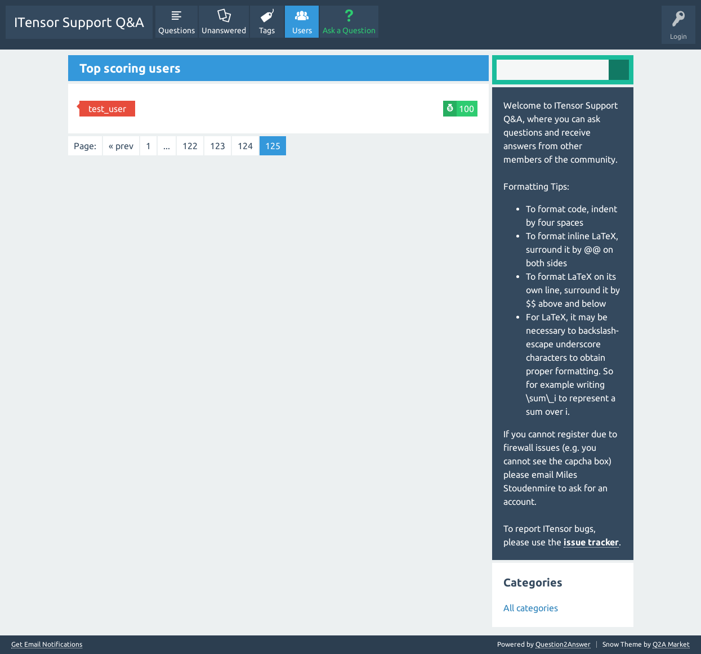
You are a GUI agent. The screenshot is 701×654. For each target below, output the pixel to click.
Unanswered (224, 30)
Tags (267, 30)
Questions (176, 30)
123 (217, 146)
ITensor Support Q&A (79, 22)
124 (245, 146)
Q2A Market (671, 644)
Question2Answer (563, 644)
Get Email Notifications (46, 644)
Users (302, 30)
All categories (530, 608)
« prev (121, 146)
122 (190, 146)
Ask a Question (349, 30)
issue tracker (591, 542)
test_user (107, 109)
